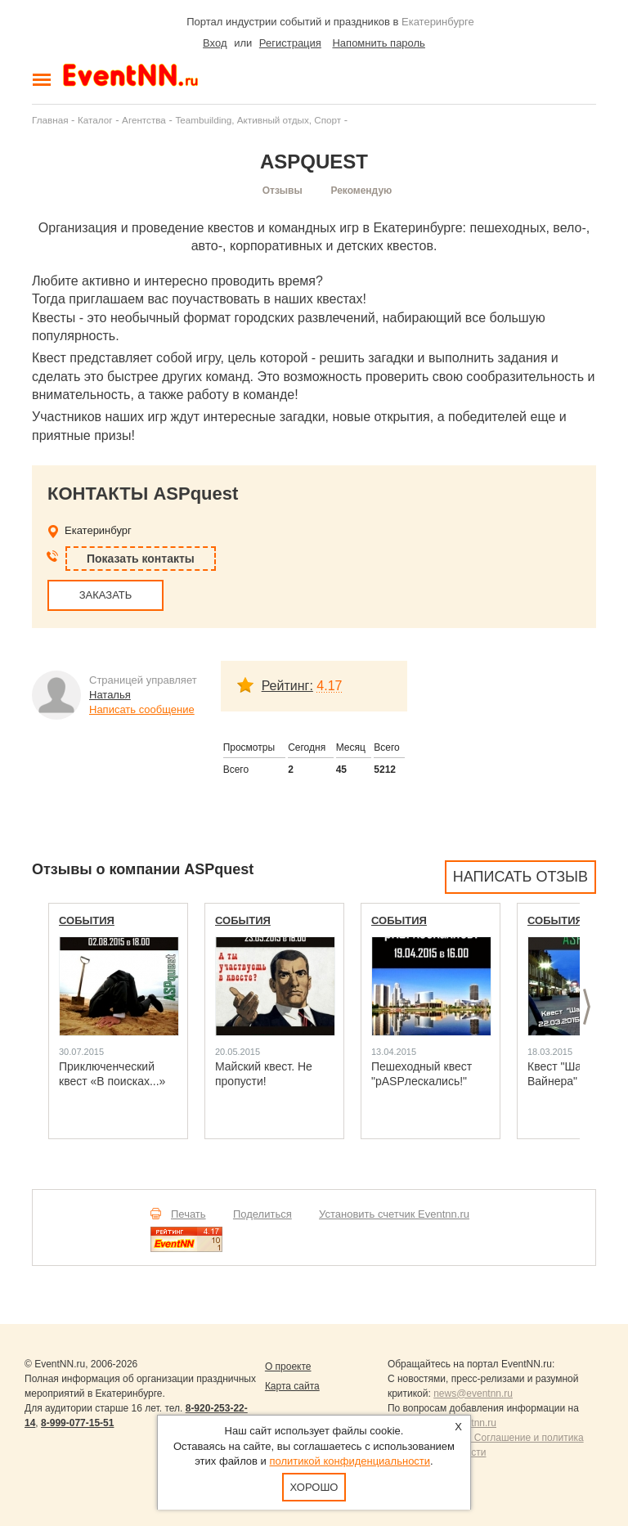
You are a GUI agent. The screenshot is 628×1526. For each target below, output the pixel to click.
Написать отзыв (520, 876)
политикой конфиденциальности (349, 1461)
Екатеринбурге (437, 22)
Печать (188, 1214)
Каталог (95, 119)
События (86, 920)
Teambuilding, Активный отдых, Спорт (258, 119)
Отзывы (282, 190)
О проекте (288, 1366)
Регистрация (290, 43)
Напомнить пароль (378, 43)
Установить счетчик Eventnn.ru (394, 1214)
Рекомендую (361, 190)
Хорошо (314, 1487)
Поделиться (262, 1214)
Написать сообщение (142, 709)
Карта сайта (292, 1386)
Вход (215, 43)
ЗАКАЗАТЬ (105, 595)
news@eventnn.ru (473, 1393)
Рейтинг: (287, 686)
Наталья (110, 695)
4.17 (329, 686)
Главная (50, 119)
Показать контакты (141, 558)
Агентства (144, 119)
